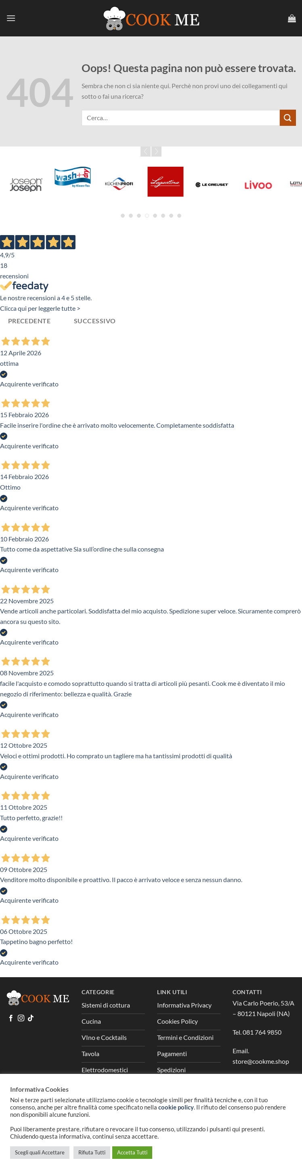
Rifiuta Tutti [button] (91, 1152)
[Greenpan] (258, 170)
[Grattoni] (212, 177)
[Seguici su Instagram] (21, 1018)
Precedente (29, 321)
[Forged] (73, 170)
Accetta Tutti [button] (132, 1152)
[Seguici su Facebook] (11, 1018)
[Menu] (11, 18)
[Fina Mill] (26, 185)
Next (156, 151)
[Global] (119, 185)
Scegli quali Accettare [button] (40, 1152)
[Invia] (288, 117)
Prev (146, 151)
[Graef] (166, 185)
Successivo (95, 321)
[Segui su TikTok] (30, 1018)
